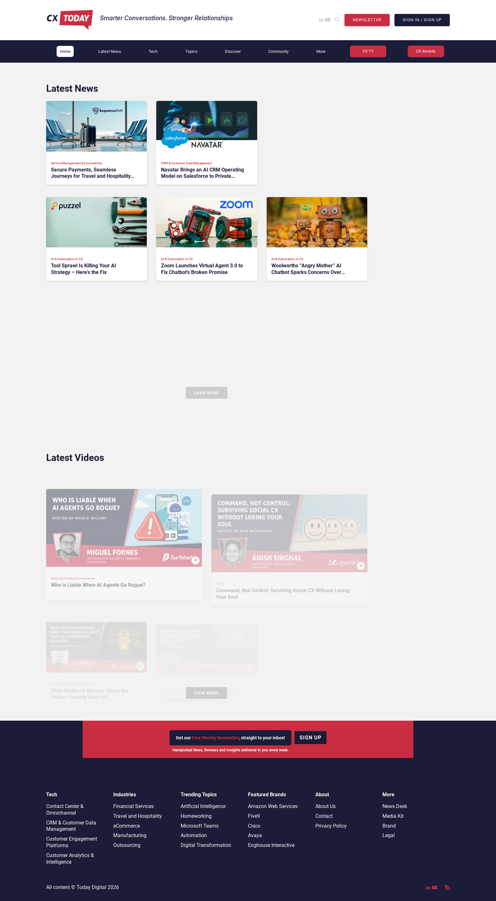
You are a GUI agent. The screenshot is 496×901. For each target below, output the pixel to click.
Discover (233, 51)
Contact (324, 816)
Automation (194, 835)
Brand (389, 826)
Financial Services (133, 806)
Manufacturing (129, 835)
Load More (206, 392)
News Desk (394, 806)
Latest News (109, 51)
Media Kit (393, 816)
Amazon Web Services (273, 806)
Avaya (255, 835)
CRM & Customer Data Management (71, 826)
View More (206, 693)
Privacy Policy (331, 826)
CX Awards (426, 51)
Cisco (254, 826)
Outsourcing (126, 845)
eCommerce (126, 826)
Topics (191, 51)
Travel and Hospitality (137, 816)
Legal (388, 835)
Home (65, 51)
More (321, 51)
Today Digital (91, 887)
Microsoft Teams (200, 826)
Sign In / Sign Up (422, 19)
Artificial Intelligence (203, 806)
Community (278, 51)
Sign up (310, 738)
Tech (153, 51)
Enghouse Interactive (271, 845)
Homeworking (196, 816)
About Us (325, 806)
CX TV (368, 51)
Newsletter (367, 19)
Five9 (254, 816)
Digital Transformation (206, 845)
